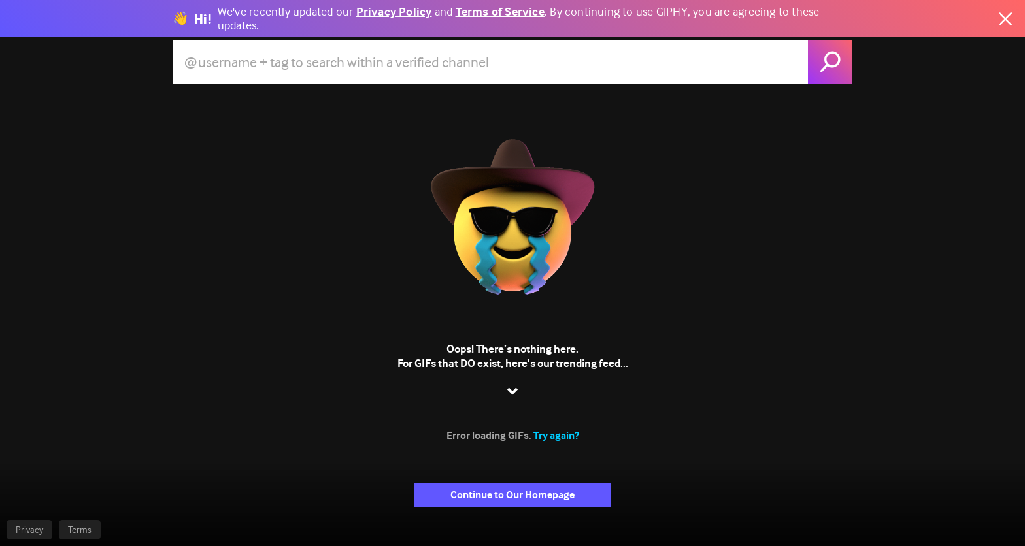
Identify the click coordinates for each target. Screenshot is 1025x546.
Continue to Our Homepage (512, 495)
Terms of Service (500, 12)
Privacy (29, 529)
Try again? (556, 435)
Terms (80, 529)
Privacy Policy (394, 12)
